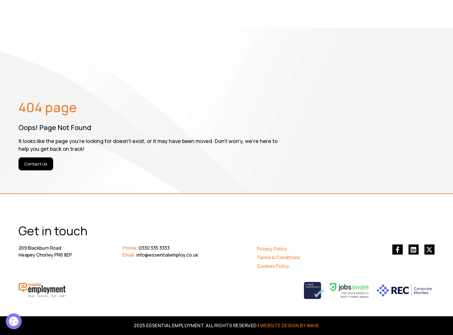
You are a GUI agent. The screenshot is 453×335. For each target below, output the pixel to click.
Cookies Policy (273, 266)
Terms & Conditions (278, 257)
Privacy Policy (272, 249)
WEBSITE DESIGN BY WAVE (289, 325)
